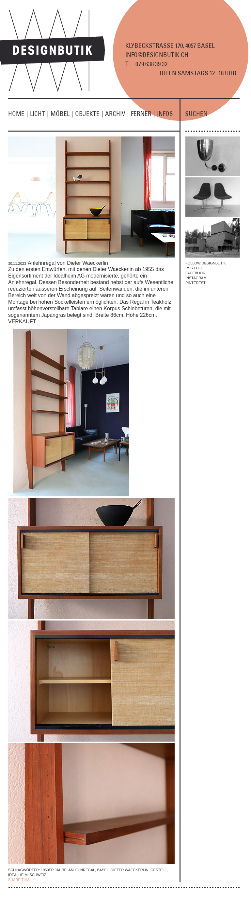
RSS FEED (194, 268)
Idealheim (17, 875)
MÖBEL (63, 113)
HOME (19, 113)
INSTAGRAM (196, 278)
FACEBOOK (195, 273)
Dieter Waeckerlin (130, 870)
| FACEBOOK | (43, 880)
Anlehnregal (81, 870)
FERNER (144, 113)
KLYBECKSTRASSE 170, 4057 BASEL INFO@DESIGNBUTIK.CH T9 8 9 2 (169, 55)
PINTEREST (195, 283)
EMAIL (79, 880)
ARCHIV (118, 113)
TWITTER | (64, 880)
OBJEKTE (90, 113)
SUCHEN (196, 113)
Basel (102, 870)
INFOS (165, 113)
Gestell (158, 870)
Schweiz (37, 875)
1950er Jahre (54, 870)
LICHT (40, 113)
